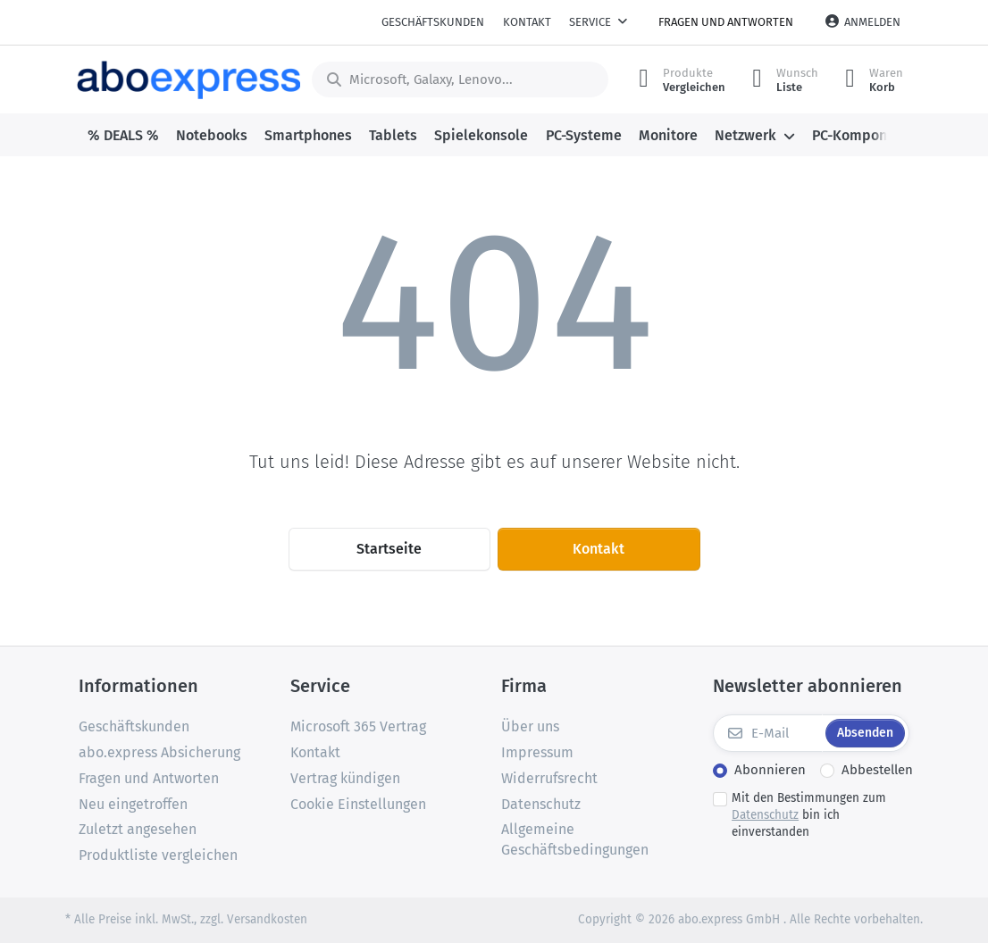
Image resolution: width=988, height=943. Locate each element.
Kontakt (527, 22)
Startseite (389, 548)
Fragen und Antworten (725, 22)
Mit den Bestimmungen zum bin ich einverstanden (809, 814)
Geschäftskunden (432, 22)
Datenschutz (765, 814)
